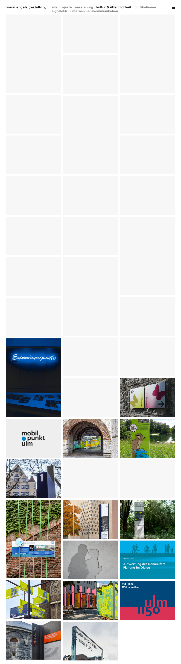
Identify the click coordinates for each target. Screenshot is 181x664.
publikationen (145, 7)
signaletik (59, 11)
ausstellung (84, 7)
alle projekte (62, 7)
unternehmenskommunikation (94, 11)
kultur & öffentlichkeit (113, 7)
